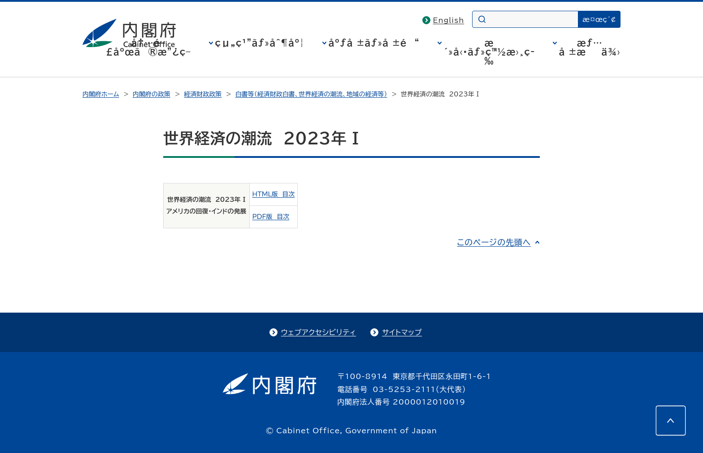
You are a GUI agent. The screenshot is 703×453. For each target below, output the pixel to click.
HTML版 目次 (273, 194)
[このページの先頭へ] (670, 420)
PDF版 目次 (271, 216)
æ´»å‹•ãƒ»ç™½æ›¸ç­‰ (489, 51)
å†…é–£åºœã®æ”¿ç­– (148, 47)
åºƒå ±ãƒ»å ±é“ (374, 42)
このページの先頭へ (494, 242)
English (448, 20)
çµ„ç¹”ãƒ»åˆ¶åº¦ (259, 42)
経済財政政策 (202, 94)
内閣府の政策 (151, 94)
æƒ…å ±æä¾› (590, 47)
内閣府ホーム (100, 94)
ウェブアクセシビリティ (318, 332)
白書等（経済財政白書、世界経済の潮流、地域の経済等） (311, 94)
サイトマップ (402, 332)
